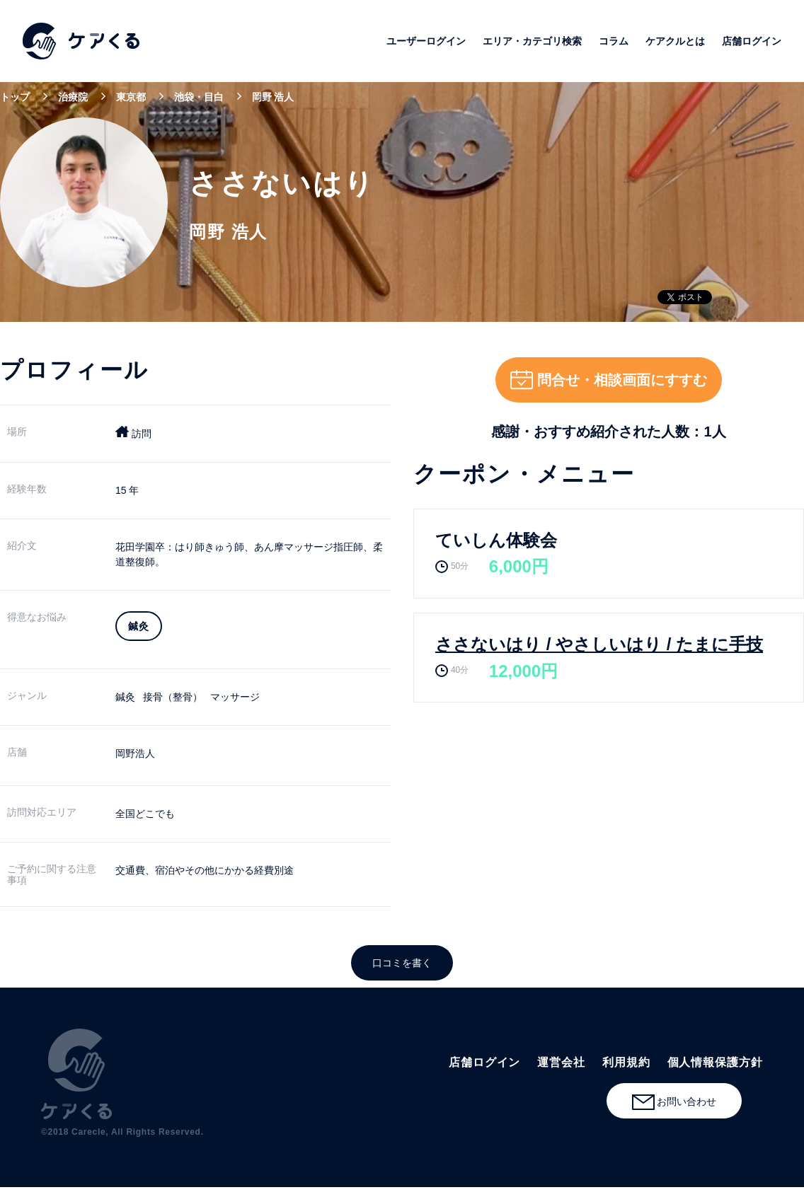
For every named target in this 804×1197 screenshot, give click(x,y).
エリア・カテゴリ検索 (532, 41)
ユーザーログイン (426, 41)
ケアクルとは (675, 41)
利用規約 (626, 1062)
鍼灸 (125, 696)
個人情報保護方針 (715, 1062)
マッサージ (235, 696)
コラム (613, 41)
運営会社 (561, 1062)
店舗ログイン (751, 41)
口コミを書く (402, 962)
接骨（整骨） (172, 696)
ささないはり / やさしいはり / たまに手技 (599, 644)
